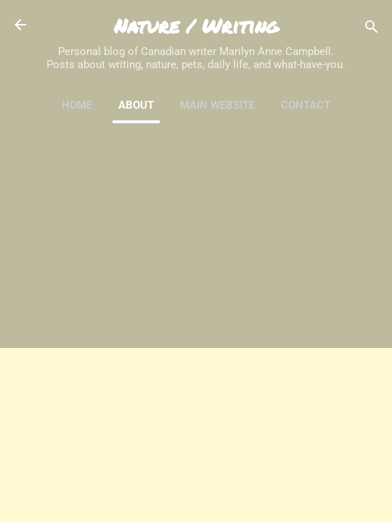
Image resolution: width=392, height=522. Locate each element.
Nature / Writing (196, 25)
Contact (305, 105)
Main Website (217, 105)
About (136, 105)
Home (77, 105)
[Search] (371, 29)
